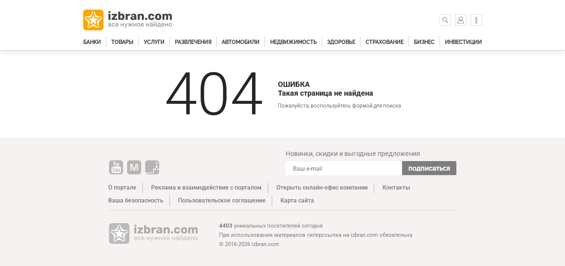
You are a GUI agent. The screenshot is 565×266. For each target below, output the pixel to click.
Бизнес (424, 42)
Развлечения (193, 42)
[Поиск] (445, 20)
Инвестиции (463, 42)
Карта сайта (297, 200)
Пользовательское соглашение (222, 200)
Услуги (154, 42)
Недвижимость (293, 42)
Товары (122, 42)
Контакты (396, 187)
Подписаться (429, 168)
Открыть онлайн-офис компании (322, 187)
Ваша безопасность (135, 200)
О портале (122, 187)
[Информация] (476, 20)
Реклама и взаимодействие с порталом (206, 187)
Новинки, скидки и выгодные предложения (353, 153)
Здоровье (341, 42)
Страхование (384, 42)
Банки (92, 42)
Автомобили (240, 42)
